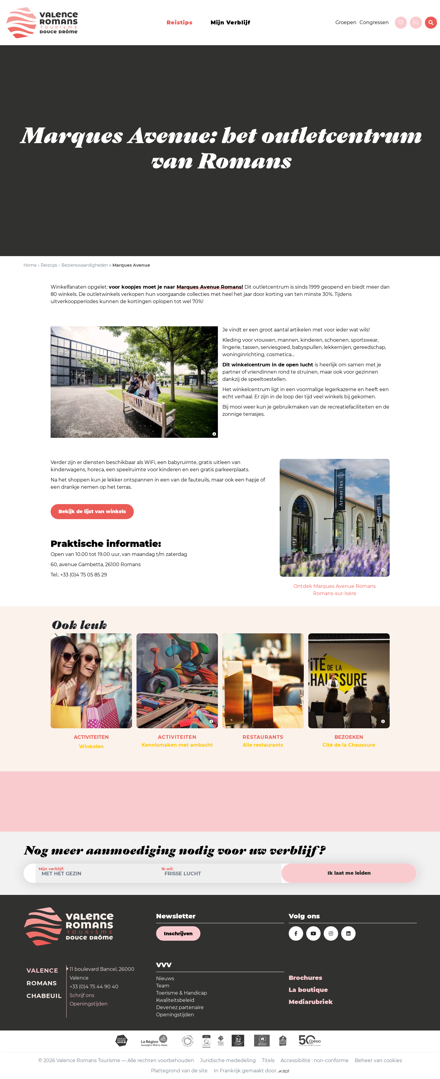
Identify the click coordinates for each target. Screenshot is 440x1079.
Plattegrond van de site (179, 1071)
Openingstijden (89, 1004)
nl (416, 22)
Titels (268, 1060)
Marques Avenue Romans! (210, 287)
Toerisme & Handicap (181, 993)
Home (30, 265)
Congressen (374, 22)
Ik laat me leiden (349, 873)
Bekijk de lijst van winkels (92, 511)
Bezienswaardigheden (84, 265)
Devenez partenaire (180, 1007)
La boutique (308, 989)
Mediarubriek (311, 1001)
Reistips (180, 22)
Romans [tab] (42, 983)
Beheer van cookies (378, 1060)
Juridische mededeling (228, 1060)
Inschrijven (178, 933)
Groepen (346, 22)
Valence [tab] (42, 970)
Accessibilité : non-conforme (315, 1060)
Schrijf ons (82, 995)
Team (162, 986)
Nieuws (165, 978)
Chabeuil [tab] (44, 995)
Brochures (305, 977)
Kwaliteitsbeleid (175, 1000)
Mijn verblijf (230, 22)
